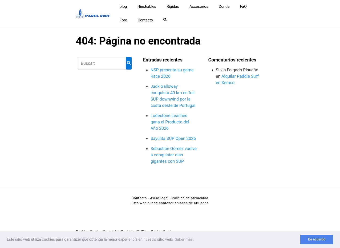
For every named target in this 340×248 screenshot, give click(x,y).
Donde (224, 6)
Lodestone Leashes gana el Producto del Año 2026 (169, 122)
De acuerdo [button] (316, 239)
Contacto (145, 20)
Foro (123, 20)
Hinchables (146, 6)
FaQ (243, 6)
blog (123, 6)
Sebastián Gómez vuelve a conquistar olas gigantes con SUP (173, 155)
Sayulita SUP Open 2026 (173, 138)
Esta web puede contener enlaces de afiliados (170, 203)
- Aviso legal (158, 198)
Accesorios (199, 6)
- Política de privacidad (189, 198)
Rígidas (173, 6)
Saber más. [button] (184, 239)
